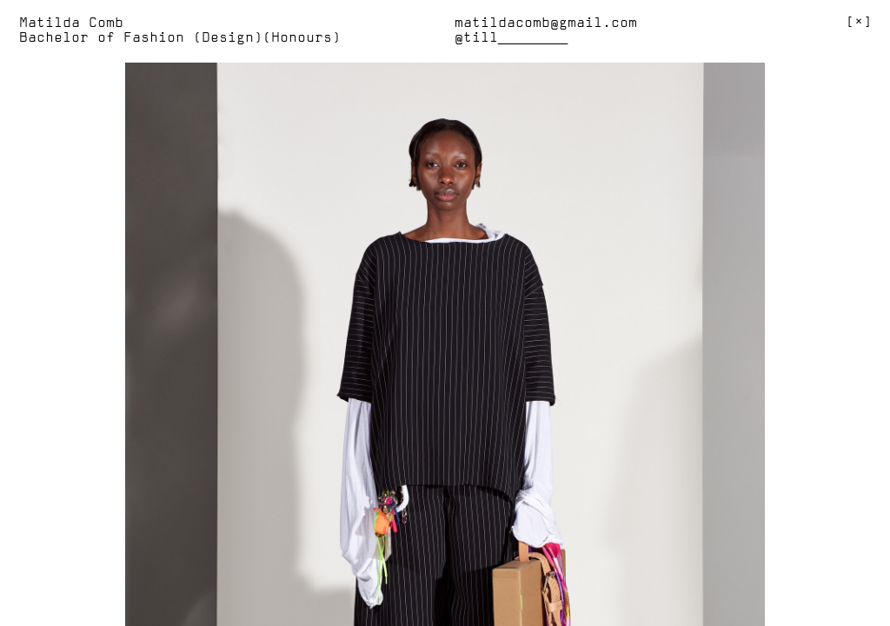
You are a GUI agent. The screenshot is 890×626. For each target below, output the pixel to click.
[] (859, 23)
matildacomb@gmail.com (546, 23)
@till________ (511, 38)
